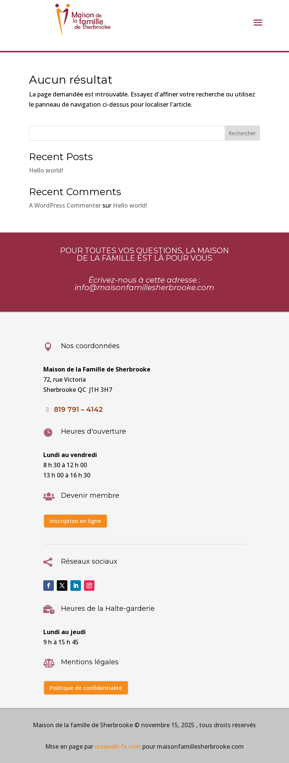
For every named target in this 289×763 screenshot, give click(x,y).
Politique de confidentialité (86, 687)
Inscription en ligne (75, 520)
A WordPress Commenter (65, 205)
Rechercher (242, 133)
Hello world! (46, 170)
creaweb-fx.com (117, 746)
